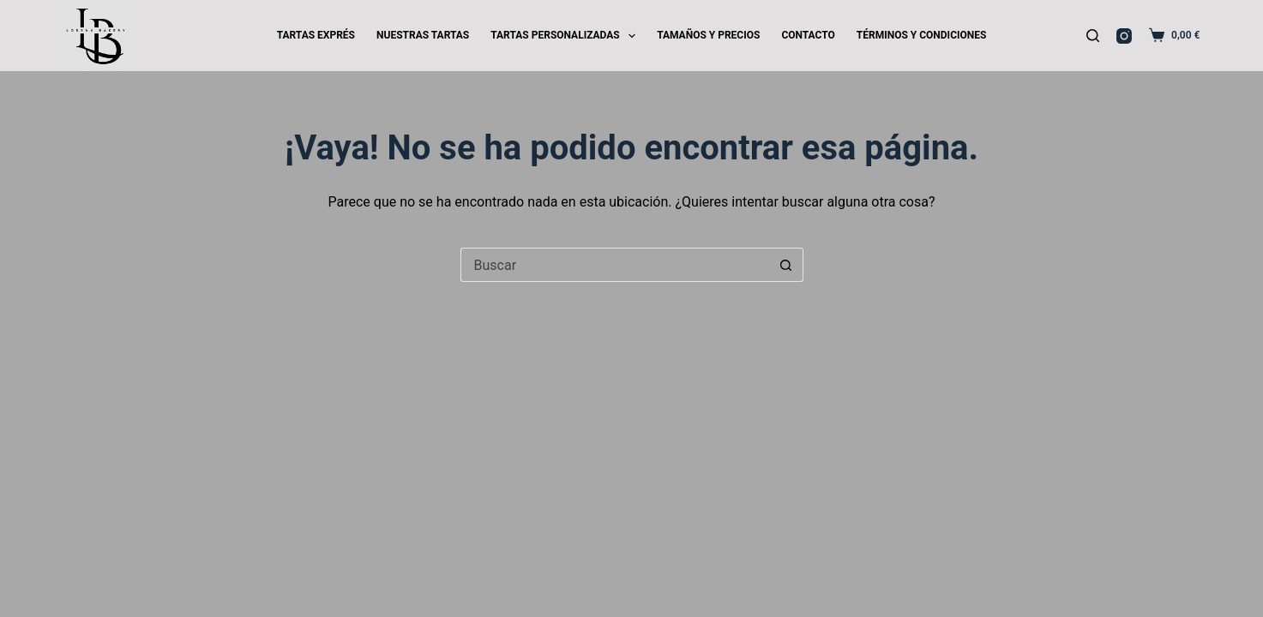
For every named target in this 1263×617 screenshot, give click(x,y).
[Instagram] (1124, 36)
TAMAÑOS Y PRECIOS (708, 35)
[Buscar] (1092, 35)
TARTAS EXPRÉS (316, 35)
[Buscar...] (614, 265)
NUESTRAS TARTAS (422, 35)
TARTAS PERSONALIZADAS (566, 36)
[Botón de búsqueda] (786, 265)
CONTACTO (807, 35)
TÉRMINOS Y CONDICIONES (922, 35)
